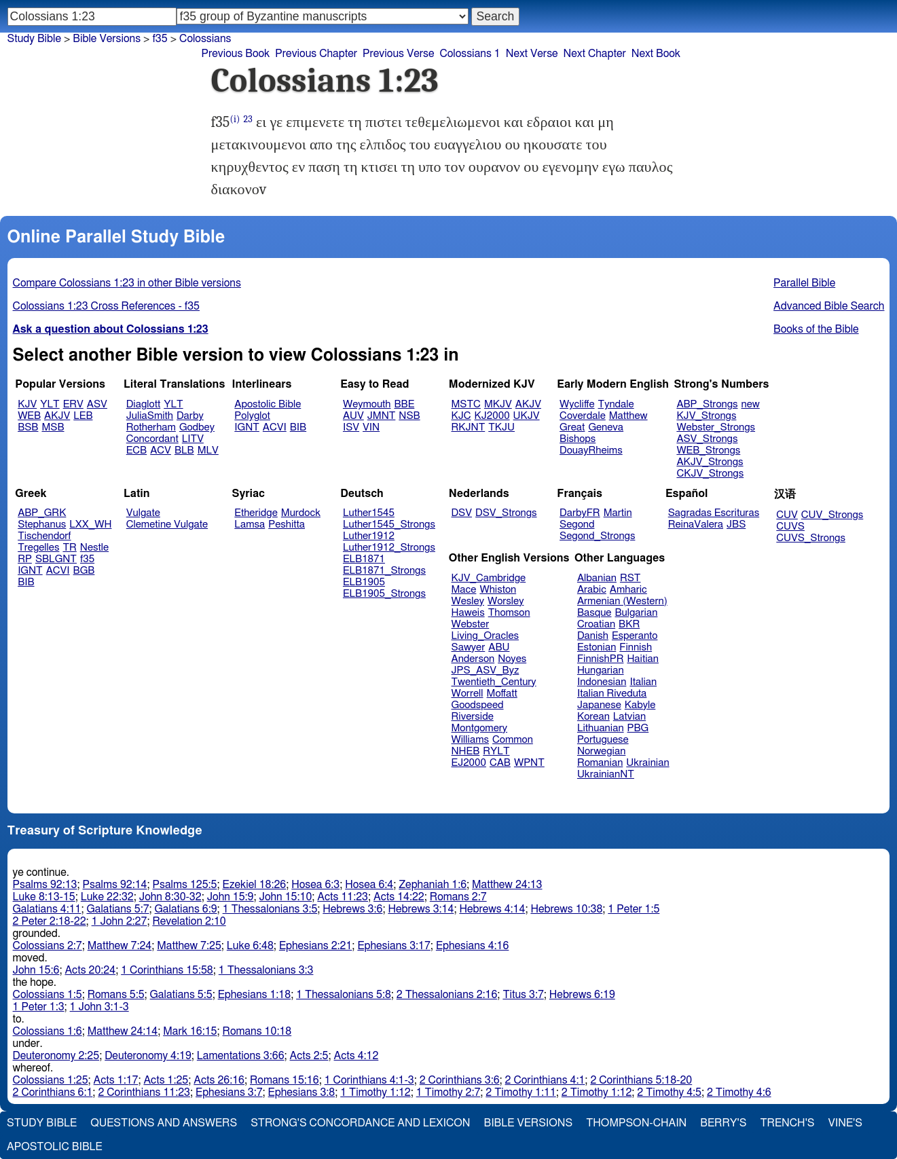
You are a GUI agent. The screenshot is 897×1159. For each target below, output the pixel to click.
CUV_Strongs (832, 515)
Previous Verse (398, 53)
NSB (409, 416)
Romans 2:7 (458, 896)
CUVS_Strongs (810, 538)
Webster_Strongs (715, 427)
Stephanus (42, 524)
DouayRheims (591, 450)
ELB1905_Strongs (384, 594)
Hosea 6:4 (369, 884)
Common (512, 740)
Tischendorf (44, 536)
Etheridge (255, 513)
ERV (73, 404)
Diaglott (143, 404)
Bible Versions (107, 38)
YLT (49, 404)
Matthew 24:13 (507, 884)
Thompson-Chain (636, 1123)
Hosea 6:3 (315, 884)
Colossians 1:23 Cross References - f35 (106, 306)
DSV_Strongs (506, 513)
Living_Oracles (485, 636)
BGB (84, 571)
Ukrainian (647, 763)
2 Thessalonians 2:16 (447, 994)
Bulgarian (636, 613)
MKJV (498, 404)
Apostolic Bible (55, 1146)
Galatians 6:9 (186, 909)
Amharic (628, 590)
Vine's (845, 1123)
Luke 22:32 (107, 896)
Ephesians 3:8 (301, 1092)
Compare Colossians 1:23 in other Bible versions (127, 283)
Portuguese (603, 740)
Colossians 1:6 (47, 1031)
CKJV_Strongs (710, 473)
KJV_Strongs (706, 416)
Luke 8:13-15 (44, 896)
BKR (629, 624)
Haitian (643, 659)
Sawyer (469, 647)
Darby (190, 416)
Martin (618, 513)
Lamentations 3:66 (241, 1055)
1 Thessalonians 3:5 (270, 909)
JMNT (381, 416)
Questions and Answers (163, 1123)
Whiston (497, 590)
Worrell (467, 693)
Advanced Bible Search (828, 306)
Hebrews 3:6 (352, 909)
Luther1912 (369, 536)
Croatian (596, 624)
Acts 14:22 (398, 896)
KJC (461, 416)
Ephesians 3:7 (229, 1092)
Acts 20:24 (90, 970)
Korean (593, 717)
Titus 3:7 (522, 994)
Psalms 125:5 (185, 884)
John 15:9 (230, 896)
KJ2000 (492, 416)
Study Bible (34, 38)
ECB (136, 450)
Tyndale (616, 404)
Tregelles (38, 547)
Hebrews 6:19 (582, 994)
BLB (184, 450)
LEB (82, 416)
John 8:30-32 (170, 896)
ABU (498, 647)
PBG (638, 728)
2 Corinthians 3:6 (460, 1080)
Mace (464, 590)
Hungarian (600, 670)
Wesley (468, 601)
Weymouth (367, 404)
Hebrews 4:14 (492, 909)
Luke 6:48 (250, 945)
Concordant (152, 439)
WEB (29, 416)
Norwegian (601, 751)
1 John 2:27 (119, 921)
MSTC (466, 404)
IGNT (246, 427)
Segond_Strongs (597, 536)
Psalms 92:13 (45, 884)
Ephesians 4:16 (472, 945)
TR (69, 547)
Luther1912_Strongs (389, 547)
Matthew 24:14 (123, 1031)
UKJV (526, 416)
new (751, 404)
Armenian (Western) (622, 601)
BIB (298, 427)
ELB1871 (364, 559)
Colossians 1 (469, 53)
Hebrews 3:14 (421, 909)
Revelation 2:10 (188, 921)
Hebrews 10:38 (566, 909)
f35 (159, 38)
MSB (52, 427)
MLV (208, 450)
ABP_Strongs (706, 404)
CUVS (790, 526)
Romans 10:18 (257, 1031)
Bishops (578, 439)
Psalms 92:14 (115, 884)
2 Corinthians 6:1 (53, 1092)
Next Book (655, 53)
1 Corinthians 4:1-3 (369, 1080)
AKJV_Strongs (709, 462)
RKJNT (469, 427)
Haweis (468, 613)
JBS (736, 524)
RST (630, 578)
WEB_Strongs (708, 450)
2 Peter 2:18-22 (49, 921)
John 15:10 (285, 896)
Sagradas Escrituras (713, 513)
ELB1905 (364, 582)
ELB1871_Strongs (384, 571)
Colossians (205, 38)
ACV (160, 450)
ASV (97, 404)
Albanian (597, 578)
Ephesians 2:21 (315, 945)
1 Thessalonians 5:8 (343, 994)
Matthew (628, 416)
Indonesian (602, 682)
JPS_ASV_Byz (485, 670)
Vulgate (143, 513)
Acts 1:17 (116, 1080)
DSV (462, 513)
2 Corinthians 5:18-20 (641, 1080)
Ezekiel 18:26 (255, 884)
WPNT (529, 763)
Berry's (723, 1123)
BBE (405, 404)
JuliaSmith (149, 416)
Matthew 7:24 (120, 945)
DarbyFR (580, 513)
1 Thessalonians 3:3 (266, 970)
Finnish (635, 647)
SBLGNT (56, 559)
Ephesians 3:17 (393, 945)
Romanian (600, 763)
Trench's (787, 1123)
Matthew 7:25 (189, 945)
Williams (471, 740)
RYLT (496, 751)
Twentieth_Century (494, 682)
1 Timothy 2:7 (448, 1092)
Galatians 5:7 (118, 909)
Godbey (197, 427)
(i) (235, 119)
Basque (594, 613)
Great (572, 427)
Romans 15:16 (284, 1080)
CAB (500, 763)
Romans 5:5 (116, 994)
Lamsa (249, 524)
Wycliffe (577, 404)
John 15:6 (36, 970)
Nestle (94, 547)
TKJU (501, 427)
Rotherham (151, 427)
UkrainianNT (605, 774)
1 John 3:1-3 (99, 1006)
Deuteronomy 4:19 (148, 1055)
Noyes (512, 659)
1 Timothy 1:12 (375, 1092)
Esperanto (635, 636)
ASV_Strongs (706, 439)
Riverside (473, 717)
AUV (353, 416)
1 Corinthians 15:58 (167, 970)
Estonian (596, 647)
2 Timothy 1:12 (597, 1092)
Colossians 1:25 (50, 1080)
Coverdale (583, 416)
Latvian (629, 717)
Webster (471, 624)
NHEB (466, 751)
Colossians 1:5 (47, 994)
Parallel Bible (804, 283)
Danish (592, 636)
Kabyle (640, 705)
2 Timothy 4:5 (669, 1092)
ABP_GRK (42, 513)
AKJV (57, 416)
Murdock (301, 513)
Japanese (599, 705)
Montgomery (480, 728)
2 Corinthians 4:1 (545, 1080)
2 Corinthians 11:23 (144, 1092)
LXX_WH (90, 524)
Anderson (473, 659)
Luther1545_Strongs (389, 524)
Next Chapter (595, 53)
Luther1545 (369, 513)
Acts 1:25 (165, 1080)
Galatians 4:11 (47, 909)
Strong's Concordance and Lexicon (360, 1123)
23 (248, 119)
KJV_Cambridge (489, 578)
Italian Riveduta (611, 693)
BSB (28, 427)
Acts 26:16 (219, 1080)
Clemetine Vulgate (167, 524)
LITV (193, 439)
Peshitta (286, 524)
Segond (577, 524)
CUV (787, 515)
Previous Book (236, 53)
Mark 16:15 (190, 1031)
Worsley (506, 601)
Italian (643, 682)
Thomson (509, 613)
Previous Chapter (316, 53)
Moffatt (502, 693)
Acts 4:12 (356, 1055)
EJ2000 (469, 763)
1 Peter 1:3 (39, 1006)
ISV (351, 427)
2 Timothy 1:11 (521, 1092)
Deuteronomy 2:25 (56, 1055)
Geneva (605, 427)
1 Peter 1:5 (633, 909)
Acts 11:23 (342, 896)
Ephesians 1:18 (254, 994)
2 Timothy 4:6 (739, 1092)
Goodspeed (478, 705)
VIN (371, 427)
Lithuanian (600, 728)
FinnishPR (600, 659)
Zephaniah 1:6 (432, 884)
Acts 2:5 (309, 1055)
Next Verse (532, 53)
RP (25, 559)
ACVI (275, 427)
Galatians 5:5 (181, 994)
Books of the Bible (816, 329)
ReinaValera (695, 524)
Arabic (591, 590)
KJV (27, 404)
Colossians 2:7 (47, 945)
